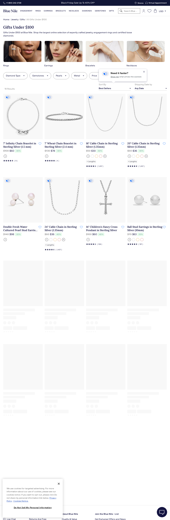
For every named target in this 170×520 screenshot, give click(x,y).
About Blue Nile (70, 514)
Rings (38, 11)
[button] (22, 54)
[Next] (161, 52)
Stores (141, 3)
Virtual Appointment (157, 3)
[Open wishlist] (149, 11)
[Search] (121, 11)
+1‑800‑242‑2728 (13, 3)
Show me (115, 77)
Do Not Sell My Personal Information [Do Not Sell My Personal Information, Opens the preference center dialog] (33, 507)
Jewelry (14, 19)
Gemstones (100, 11)
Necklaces (74, 11)
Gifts (22, 19)
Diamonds (87, 11)
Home (6, 19)
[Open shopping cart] (155, 11)
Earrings (48, 11)
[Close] (58, 483)
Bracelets (61, 11)
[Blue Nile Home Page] (10, 11)
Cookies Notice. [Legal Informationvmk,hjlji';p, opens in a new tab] (20, 501)
